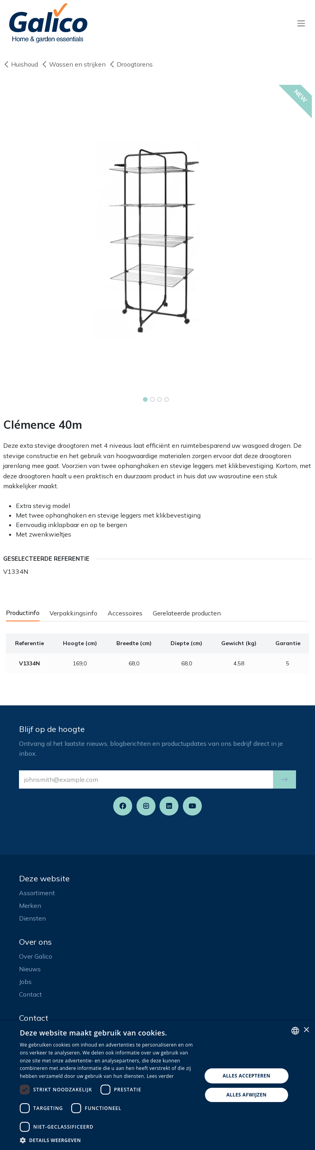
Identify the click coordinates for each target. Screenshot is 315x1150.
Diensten (32, 918)
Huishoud (20, 64)
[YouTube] (192, 806)
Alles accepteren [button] (247, 1075)
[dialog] (157, 1085)
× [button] (306, 1030)
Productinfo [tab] (23, 613)
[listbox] (295, 1031)
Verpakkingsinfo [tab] (73, 613)
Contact (30, 994)
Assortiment (37, 893)
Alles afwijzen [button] (246, 1094)
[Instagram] (146, 806)
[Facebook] (122, 806)
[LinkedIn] (168, 806)
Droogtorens (131, 64)
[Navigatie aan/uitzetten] (301, 23)
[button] (284, 779)
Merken (30, 905)
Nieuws (30, 969)
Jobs (25, 982)
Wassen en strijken (73, 64)
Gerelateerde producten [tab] (187, 613)
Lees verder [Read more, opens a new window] (160, 1076)
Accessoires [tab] (125, 613)
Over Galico (35, 956)
